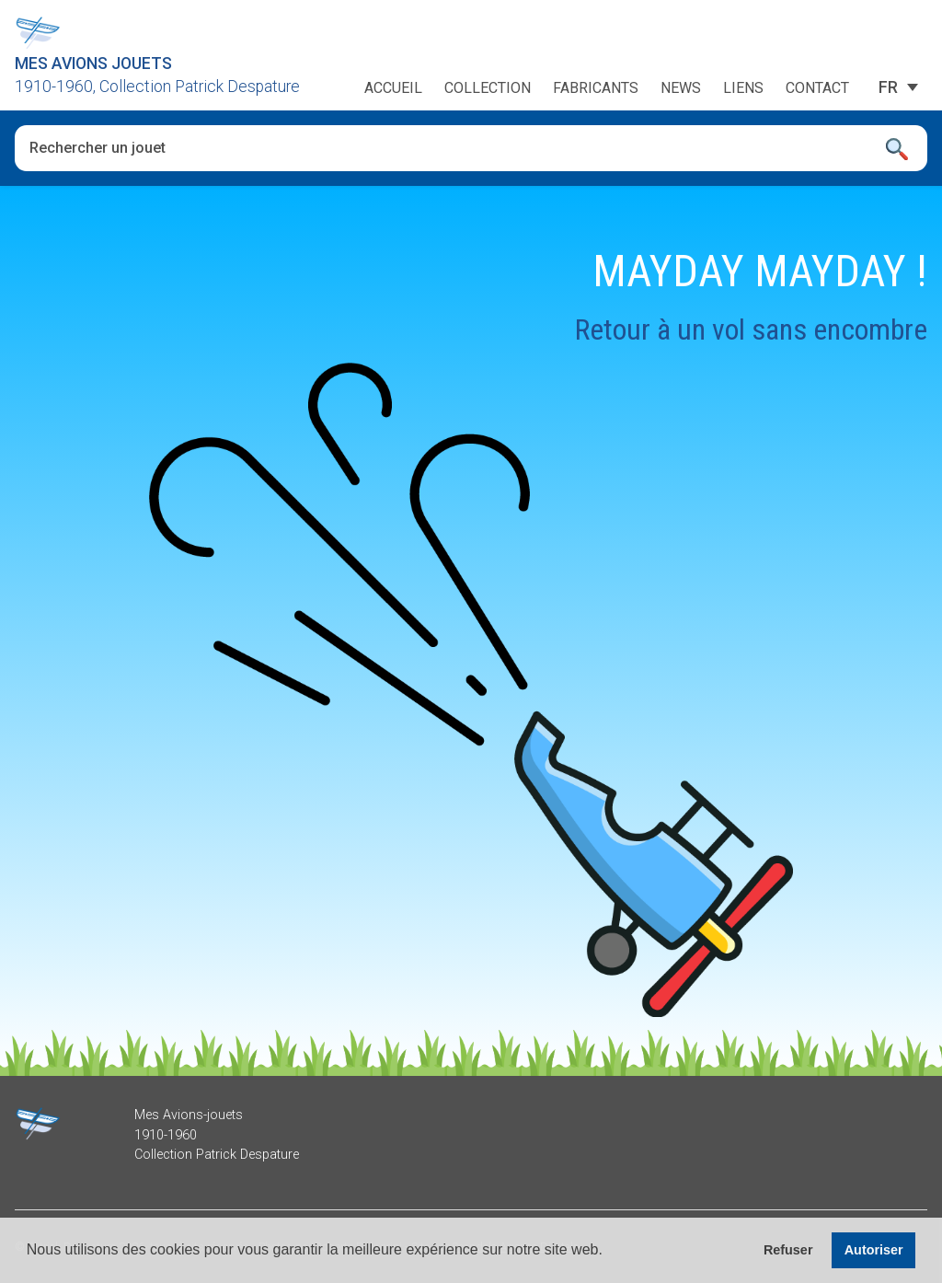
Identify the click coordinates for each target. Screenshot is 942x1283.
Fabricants (595, 88)
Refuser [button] (788, 1250)
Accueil (393, 88)
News (681, 88)
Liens (743, 88)
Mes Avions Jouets (93, 63)
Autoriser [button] (873, 1250)
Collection (487, 88)
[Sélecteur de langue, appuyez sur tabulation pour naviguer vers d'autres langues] (888, 87)
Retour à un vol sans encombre (751, 329)
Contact (817, 88)
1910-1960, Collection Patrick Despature (157, 86)
